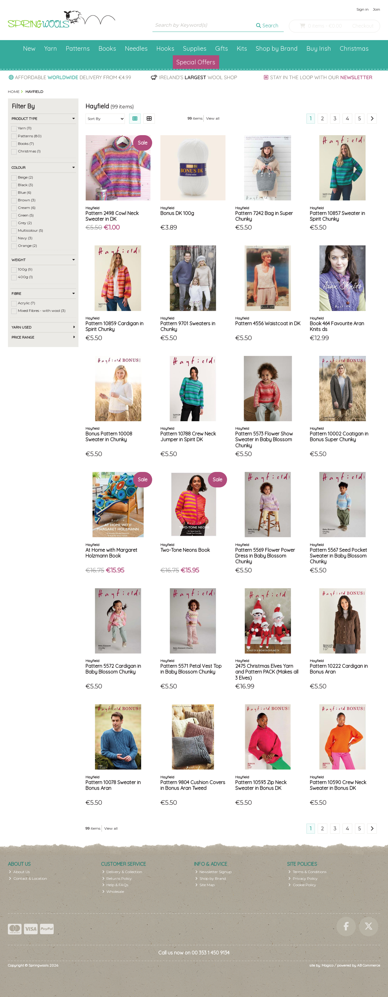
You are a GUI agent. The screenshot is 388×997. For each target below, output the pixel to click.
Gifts (221, 48)
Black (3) (25, 185)
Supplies (194, 48)
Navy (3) (25, 238)
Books (107, 48)
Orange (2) (27, 245)
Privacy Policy (303, 878)
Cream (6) (26, 207)
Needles (136, 48)
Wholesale (113, 891)
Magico (327, 965)
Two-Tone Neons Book (185, 550)
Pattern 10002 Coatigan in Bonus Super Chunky (339, 436)
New (29, 48)
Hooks (165, 48)
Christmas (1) (29, 151)
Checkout (363, 26)
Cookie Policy (302, 885)
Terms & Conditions (307, 871)
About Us (19, 871)
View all (212, 118)
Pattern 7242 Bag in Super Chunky (264, 216)
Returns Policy (117, 878)
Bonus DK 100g (177, 213)
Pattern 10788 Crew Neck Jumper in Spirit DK (188, 436)
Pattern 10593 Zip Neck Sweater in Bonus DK (260, 785)
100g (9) (25, 269)
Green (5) (26, 215)
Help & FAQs (115, 885)
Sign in (362, 9)
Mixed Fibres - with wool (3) (41, 310)
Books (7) (26, 143)
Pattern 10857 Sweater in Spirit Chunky (337, 216)
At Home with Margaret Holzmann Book (111, 553)
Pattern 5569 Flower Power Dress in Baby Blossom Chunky (265, 556)
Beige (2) (25, 177)
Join (376, 9)
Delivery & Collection (122, 871)
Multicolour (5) (30, 230)
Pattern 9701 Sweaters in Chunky (187, 326)
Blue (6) (24, 192)
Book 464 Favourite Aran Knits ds (337, 326)
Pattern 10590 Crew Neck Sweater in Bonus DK (338, 785)
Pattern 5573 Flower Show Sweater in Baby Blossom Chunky (264, 439)
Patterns (78, 48)
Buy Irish (318, 48)
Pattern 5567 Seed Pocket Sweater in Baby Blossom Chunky (338, 556)
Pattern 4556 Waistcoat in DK (267, 323)
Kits (242, 48)
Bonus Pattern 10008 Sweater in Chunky (108, 436)
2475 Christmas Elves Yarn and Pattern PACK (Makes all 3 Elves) (266, 672)
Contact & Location (28, 878)
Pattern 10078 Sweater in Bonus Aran (113, 785)
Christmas (354, 48)
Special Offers (195, 62)
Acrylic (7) (26, 303)
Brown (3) (26, 200)
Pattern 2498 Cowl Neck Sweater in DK (112, 216)
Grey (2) (25, 222)
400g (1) (25, 277)
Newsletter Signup (213, 871)
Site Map (205, 885)
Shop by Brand (277, 48)
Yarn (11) (25, 128)
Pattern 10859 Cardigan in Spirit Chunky (114, 326)
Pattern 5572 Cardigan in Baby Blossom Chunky (113, 669)
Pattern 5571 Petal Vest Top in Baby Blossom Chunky (191, 669)
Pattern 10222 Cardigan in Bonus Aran (339, 669)
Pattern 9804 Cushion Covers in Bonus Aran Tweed (192, 785)
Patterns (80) (30, 135)
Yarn (50, 48)
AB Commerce (368, 965)
